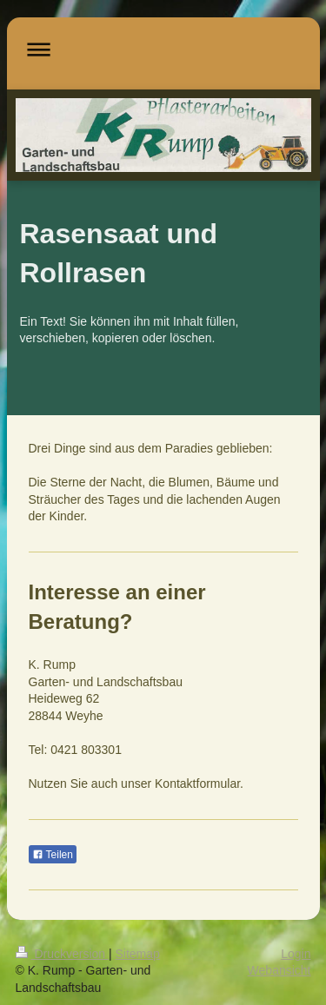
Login (295, 954)
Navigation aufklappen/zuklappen (163, 49)
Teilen (52, 855)
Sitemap (138, 954)
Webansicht (279, 970)
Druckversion (62, 954)
